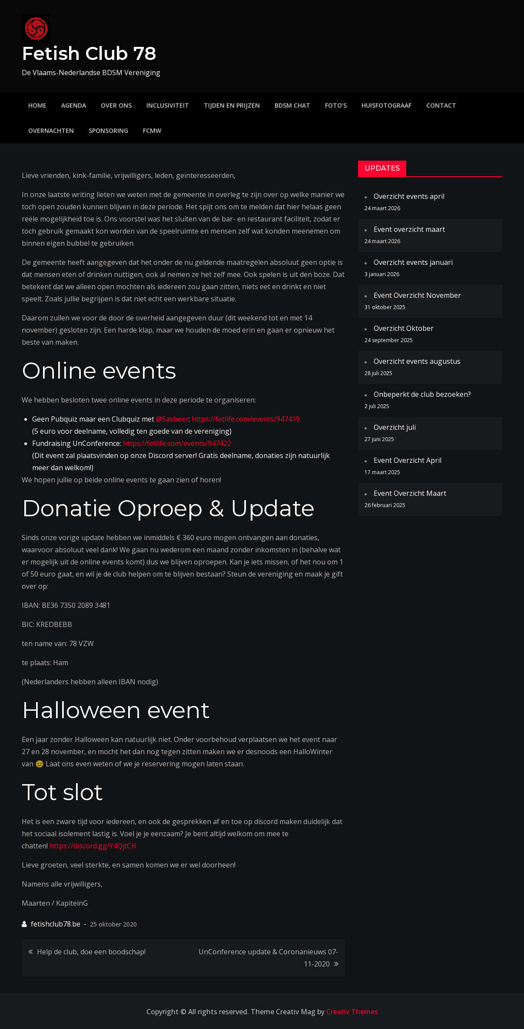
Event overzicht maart (409, 229)
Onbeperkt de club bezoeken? (422, 394)
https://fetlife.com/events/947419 (246, 419)
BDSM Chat (292, 105)
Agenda (73, 105)
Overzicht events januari (413, 262)
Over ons (116, 105)
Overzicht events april (409, 196)
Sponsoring (108, 130)
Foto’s (336, 105)
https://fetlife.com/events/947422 (177, 443)
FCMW (152, 130)
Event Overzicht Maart (410, 493)
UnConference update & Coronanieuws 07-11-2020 (268, 958)
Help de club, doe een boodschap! (91, 951)
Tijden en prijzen (232, 105)
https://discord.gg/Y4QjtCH (93, 846)
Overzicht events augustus (417, 361)
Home (37, 105)
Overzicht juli (395, 427)
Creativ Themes (352, 1011)
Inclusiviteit (167, 105)
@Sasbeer (172, 419)
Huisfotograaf (386, 105)
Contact (441, 105)
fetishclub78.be (55, 924)
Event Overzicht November (417, 295)
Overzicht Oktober (404, 328)
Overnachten (51, 130)
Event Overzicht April (407, 460)
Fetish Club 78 (89, 53)
